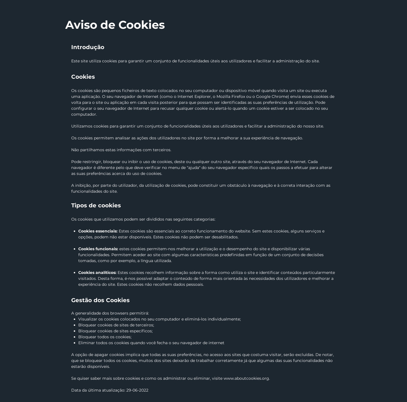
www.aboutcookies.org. (247, 378)
